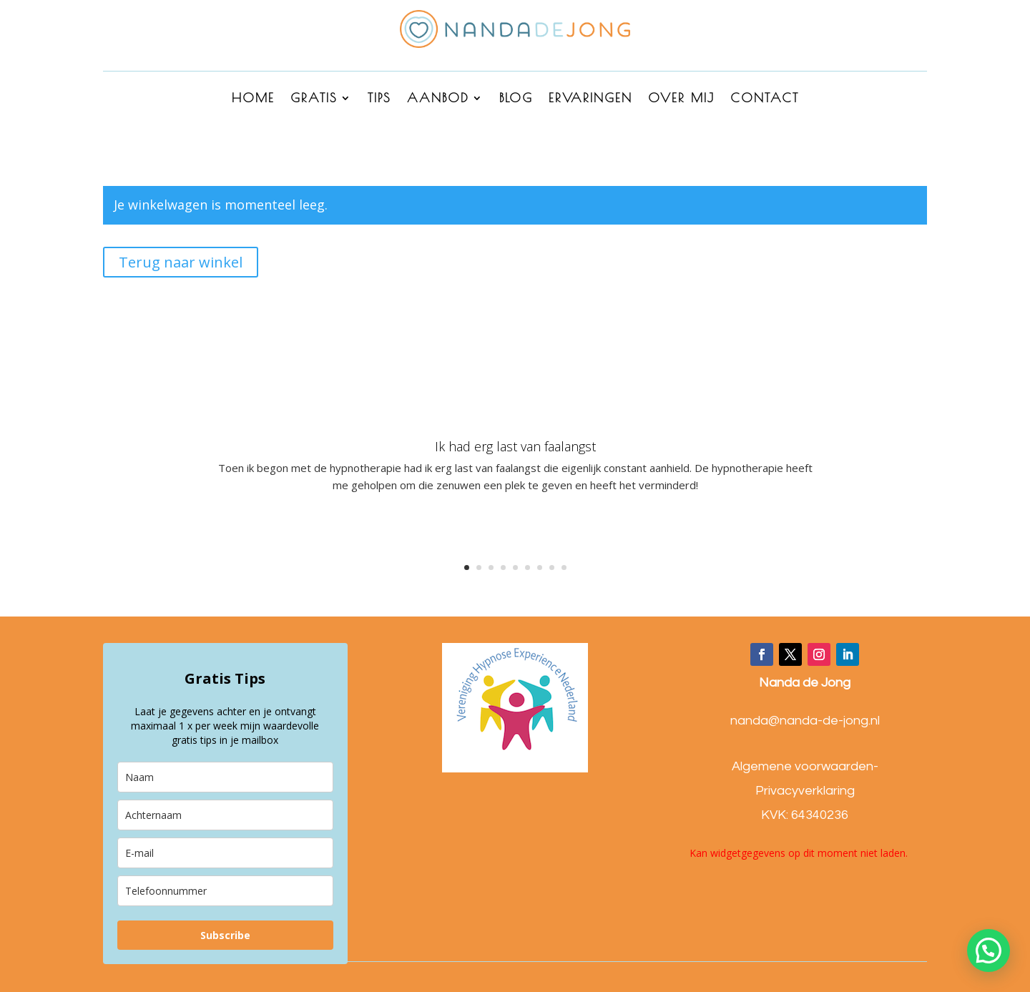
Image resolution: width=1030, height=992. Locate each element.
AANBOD (438, 99)
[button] (988, 950)
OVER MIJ (681, 99)
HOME (253, 99)
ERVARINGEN (590, 99)
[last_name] (225, 815)
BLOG (516, 99)
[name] (225, 777)
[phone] (225, 890)
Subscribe (225, 935)
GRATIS (314, 99)
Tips (379, 99)
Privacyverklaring (805, 790)
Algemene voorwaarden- (805, 766)
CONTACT (764, 99)
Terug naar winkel (180, 262)
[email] (225, 853)
